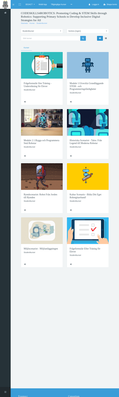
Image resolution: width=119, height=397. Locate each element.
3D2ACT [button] (29, 4)
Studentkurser (41, 23)
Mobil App (43, 4)
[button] (13, 4)
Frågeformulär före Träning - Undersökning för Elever (37, 85)
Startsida (24, 23)
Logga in (94, 4)
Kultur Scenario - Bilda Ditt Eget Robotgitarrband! (85, 196)
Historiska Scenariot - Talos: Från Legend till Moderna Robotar (86, 142)
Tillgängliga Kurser (58, 4)
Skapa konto (110, 4)
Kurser (32, 23)
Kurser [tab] (26, 48)
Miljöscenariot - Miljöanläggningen (41, 248)
